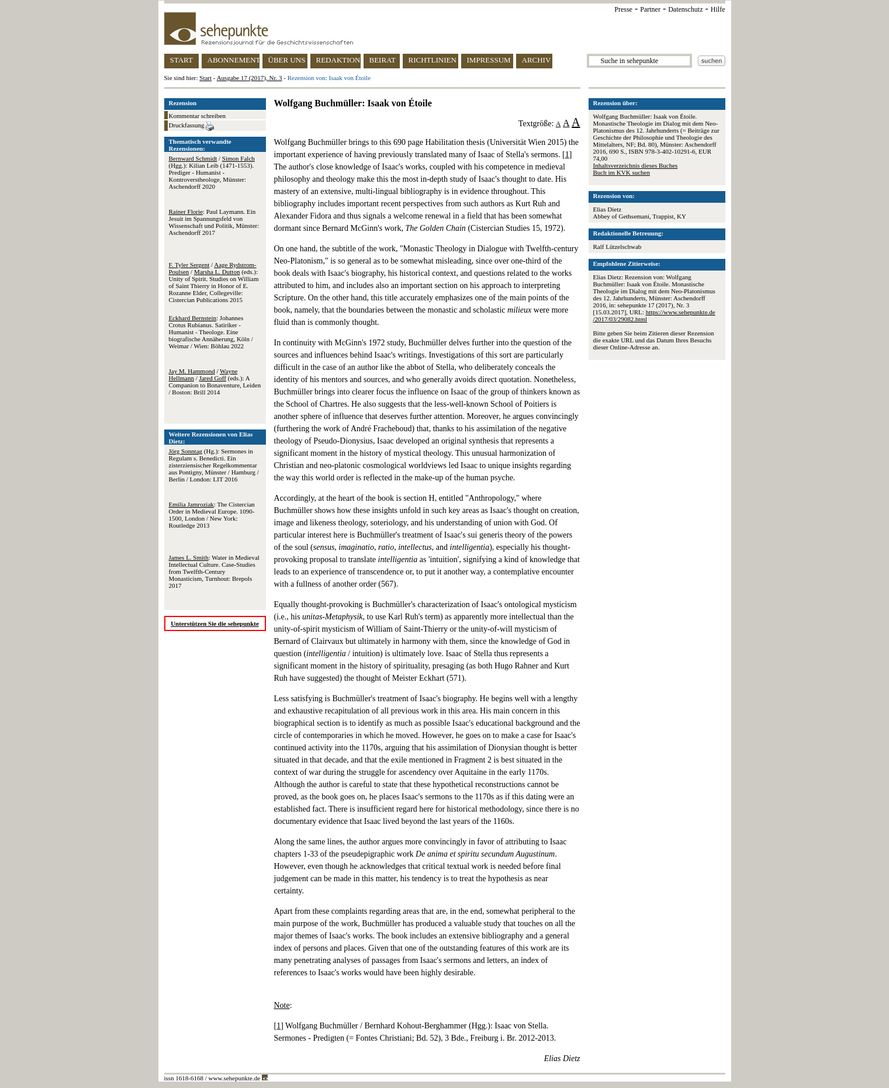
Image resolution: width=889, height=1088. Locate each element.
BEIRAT (382, 60)
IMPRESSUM (489, 60)
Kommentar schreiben (197, 115)
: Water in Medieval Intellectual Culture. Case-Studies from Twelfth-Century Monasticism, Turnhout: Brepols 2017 (214, 571)
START (181, 60)
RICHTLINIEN (432, 60)
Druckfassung (192, 126)
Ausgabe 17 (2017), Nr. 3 (249, 77)
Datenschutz (685, 9)
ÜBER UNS (287, 60)
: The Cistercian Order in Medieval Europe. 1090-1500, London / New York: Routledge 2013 (212, 515)
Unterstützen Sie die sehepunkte (215, 623)
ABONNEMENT (233, 60)
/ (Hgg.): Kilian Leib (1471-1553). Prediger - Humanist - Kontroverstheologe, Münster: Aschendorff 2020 (212, 172)
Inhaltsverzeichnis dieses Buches (635, 165)
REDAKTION (338, 60)
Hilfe (718, 9)
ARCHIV (536, 60)
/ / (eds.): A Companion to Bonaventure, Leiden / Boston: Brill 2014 (215, 382)
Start (205, 77)
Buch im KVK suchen (621, 172)
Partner (650, 9)
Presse (623, 9)
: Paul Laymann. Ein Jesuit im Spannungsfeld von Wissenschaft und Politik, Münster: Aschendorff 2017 (214, 222)
